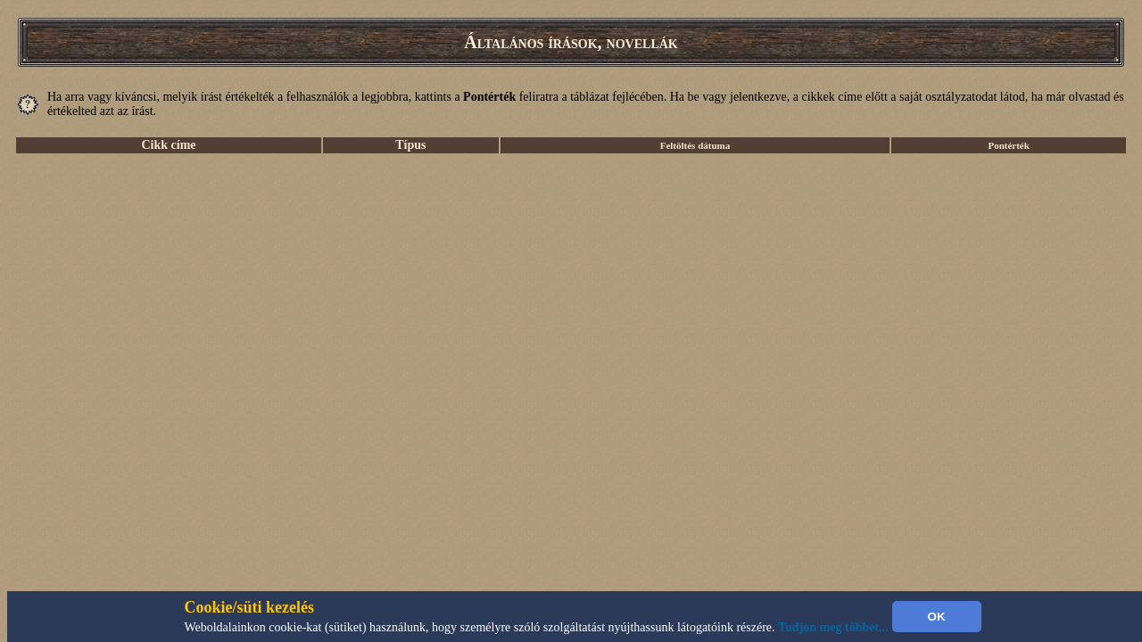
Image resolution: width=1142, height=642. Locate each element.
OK (937, 616)
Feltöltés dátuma (695, 145)
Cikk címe (168, 145)
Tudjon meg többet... (833, 627)
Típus (410, 145)
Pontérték (1008, 145)
